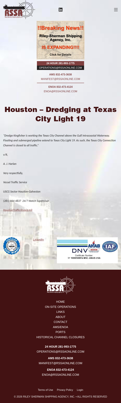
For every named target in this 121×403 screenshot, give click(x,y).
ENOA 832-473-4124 (60, 86)
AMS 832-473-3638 (60, 74)
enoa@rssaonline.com (60, 91)
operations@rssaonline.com (60, 67)
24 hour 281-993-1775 (60, 63)
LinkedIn (38, 239)
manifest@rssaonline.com (60, 78)
